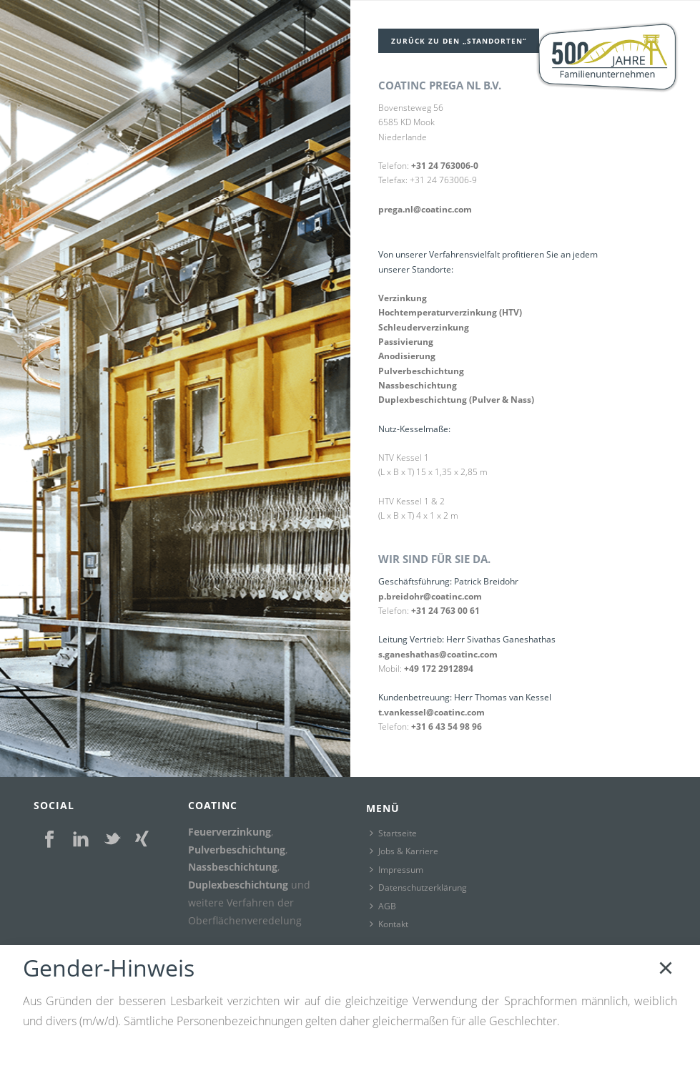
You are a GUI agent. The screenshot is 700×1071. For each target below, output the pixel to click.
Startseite (393, 833)
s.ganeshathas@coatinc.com (438, 654)
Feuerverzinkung (229, 831)
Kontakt (389, 924)
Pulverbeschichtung (421, 371)
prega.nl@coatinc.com (425, 209)
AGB (383, 906)
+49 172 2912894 (438, 668)
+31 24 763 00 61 (445, 610)
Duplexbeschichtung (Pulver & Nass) (456, 399)
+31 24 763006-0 (444, 165)
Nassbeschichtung (417, 385)
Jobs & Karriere (404, 851)
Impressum (396, 869)
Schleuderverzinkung (423, 327)
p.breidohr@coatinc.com (430, 596)
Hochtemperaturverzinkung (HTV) (450, 312)
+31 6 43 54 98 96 (446, 726)
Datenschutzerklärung (418, 887)
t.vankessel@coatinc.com (431, 712)
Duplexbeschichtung (238, 884)
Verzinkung (402, 298)
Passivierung (405, 341)
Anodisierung (406, 356)
